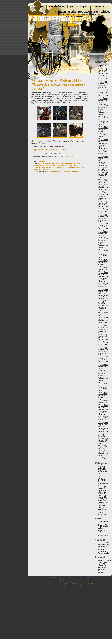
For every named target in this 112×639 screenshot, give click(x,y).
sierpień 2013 (102, 336)
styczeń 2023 (102, 126)
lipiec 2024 (101, 94)
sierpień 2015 (102, 292)
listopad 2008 (102, 440)
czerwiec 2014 (103, 317)
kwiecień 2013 (103, 343)
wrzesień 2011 (103, 379)
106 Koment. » (73, 171)
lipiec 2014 (101, 315)
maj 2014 (101, 319)
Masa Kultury (102, 567)
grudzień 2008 (103, 438)
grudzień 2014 (103, 305)
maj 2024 (101, 97)
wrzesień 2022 (103, 135)
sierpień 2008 (102, 447)
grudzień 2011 (103, 372)
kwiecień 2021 (103, 165)
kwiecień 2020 (103, 188)
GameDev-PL (102, 562)
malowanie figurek (101, 494)
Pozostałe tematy (57, 6)
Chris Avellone (66, 163)
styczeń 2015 (102, 304)
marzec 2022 (102, 145)
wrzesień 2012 (103, 356)
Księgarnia (101, 530)
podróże (100, 500)
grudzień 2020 (103, 172)
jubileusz (101, 487)
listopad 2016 (102, 263)
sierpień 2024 (102, 92)
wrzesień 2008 (103, 445)
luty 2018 (101, 235)
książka (100, 490)
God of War (51, 165)
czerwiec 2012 (103, 361)
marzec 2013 (102, 344)
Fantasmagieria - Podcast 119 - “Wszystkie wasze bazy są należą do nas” (58, 84)
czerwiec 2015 (103, 295)
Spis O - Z (86, 6)
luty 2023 (101, 124)
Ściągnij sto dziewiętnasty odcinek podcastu (48, 150)
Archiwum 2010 (103, 546)
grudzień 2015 (103, 283)
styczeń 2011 (102, 392)
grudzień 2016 (103, 261)
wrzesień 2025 (103, 68)
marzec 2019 (102, 211)
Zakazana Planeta (101, 571)
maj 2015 (101, 297)
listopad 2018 (102, 218)
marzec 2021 (102, 167)
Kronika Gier (102, 566)
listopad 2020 (102, 174)
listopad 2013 (102, 329)
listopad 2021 (102, 152)
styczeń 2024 (102, 104)
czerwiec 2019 (103, 206)
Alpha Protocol (44, 163)
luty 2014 (101, 324)
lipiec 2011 (101, 382)
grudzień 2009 (103, 416)
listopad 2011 (102, 373)
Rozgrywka (101, 569)
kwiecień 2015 (103, 298)
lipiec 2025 (101, 72)
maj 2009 (101, 430)
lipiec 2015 (101, 293)
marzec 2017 (102, 256)
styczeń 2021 (102, 171)
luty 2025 (101, 80)
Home (34, 6)
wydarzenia (102, 514)
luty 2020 (101, 191)
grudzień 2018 (103, 217)
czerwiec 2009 (103, 428)
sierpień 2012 (102, 358)
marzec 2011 (102, 389)
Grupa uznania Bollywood (103, 527)
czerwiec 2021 (103, 162)
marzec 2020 (102, 189)
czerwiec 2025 (103, 73)
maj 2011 (101, 385)
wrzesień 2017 (103, 246)
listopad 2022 (102, 130)
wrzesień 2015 (103, 290)
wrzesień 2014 (103, 312)
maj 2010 (101, 408)
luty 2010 (101, 413)
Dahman (42, 161)
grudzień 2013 (103, 327)
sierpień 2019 (102, 203)
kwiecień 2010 (103, 409)
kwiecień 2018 (103, 232)
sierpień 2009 (102, 425)
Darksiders (77, 163)
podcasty (62, 171)
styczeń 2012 (102, 370)
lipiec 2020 (101, 182)
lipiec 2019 (101, 205)
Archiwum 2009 (103, 544)
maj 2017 (101, 252)
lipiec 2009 (101, 426)
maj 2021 (101, 164)
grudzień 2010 (103, 394)
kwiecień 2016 (103, 276)
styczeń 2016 (102, 281)
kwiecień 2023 (103, 121)
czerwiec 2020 (103, 184)
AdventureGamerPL (105, 560)
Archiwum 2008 (103, 543)
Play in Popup (69, 156)
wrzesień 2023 (103, 113)
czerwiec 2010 (103, 406)
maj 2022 (101, 142)
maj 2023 (101, 119)
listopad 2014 (102, 307)
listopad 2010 (102, 396)
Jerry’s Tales (102, 564)
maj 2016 (101, 275)
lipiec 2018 (101, 227)
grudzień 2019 (103, 194)
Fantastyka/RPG (103, 475)
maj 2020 (101, 186)
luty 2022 (101, 147)
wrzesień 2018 (103, 223)
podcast (45, 167)
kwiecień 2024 (103, 99)
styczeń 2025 (102, 82)
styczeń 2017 (102, 259)
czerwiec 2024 (103, 95)
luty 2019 (101, 213)
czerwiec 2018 (103, 228)
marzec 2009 (102, 433)
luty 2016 (101, 280)
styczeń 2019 (102, 215)
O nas (43, 6)
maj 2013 (101, 341)
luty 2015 (101, 302)
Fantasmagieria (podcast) (103, 548)
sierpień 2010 (102, 402)
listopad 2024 (102, 85)
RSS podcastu (103, 535)
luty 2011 (101, 390)
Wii (47, 169)
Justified (60, 165)
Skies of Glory (72, 167)
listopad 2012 (102, 351)
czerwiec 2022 (103, 140)
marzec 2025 (102, 78)
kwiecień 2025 (103, 77)
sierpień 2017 (102, 247)
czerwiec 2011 (103, 384)
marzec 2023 (102, 123)
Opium (100, 533)
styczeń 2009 (102, 437)
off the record (102, 532)
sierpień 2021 (102, 159)
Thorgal (42, 169)
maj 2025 (101, 75)
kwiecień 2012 (103, 365)
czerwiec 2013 (103, 339)
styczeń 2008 (102, 459)
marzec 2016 (102, 278)
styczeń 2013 (102, 348)
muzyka (100, 497)
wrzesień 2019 (103, 201)
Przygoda (101, 502)
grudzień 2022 (103, 128)
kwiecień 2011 (103, 387)
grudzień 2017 (103, 239)
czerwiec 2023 (103, 118)
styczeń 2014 (102, 326)
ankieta (100, 466)
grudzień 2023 (103, 106)
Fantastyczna (102, 471)
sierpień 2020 (102, 181)
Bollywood (101, 470)
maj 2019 (101, 208)
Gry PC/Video (51, 171)
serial (99, 505)
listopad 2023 (102, 107)
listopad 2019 (102, 196)
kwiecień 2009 (103, 431)
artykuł (100, 468)
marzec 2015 (102, 300)
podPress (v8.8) (77, 586)
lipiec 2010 (101, 404)
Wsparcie (99, 6)
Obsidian (37, 167)
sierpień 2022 (102, 136)
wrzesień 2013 (103, 334)
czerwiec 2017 (103, 251)
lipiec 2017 (101, 249)
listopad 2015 (102, 285)
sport (99, 507)
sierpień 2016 (102, 269)
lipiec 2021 (101, 160)
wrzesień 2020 (103, 179)
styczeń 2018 (102, 237)
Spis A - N (73, 6)
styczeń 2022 (102, 148)
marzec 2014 (102, 322)
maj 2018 (101, 230)
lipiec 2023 (101, 116)
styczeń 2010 (102, 414)
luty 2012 (101, 368)
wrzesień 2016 (103, 268)
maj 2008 (101, 452)
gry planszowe (103, 483)
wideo (100, 512)
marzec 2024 (102, 101)
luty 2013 (101, 346)
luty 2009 (101, 435)
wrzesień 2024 (103, 90)
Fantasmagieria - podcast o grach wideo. (82, 11)
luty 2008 (101, 457)
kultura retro (102, 492)
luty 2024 (101, 102)
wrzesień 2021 (103, 157)
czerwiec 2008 (103, 450)
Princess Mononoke (57, 167)
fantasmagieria (40, 165)
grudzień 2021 (103, 150)
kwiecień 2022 (103, 143)
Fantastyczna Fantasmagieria (103, 552)
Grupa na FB (102, 525)
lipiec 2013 (101, 338)
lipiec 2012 (101, 360)
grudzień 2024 (103, 84)
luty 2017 (101, 257)
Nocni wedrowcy (71, 165)
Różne (100, 504)
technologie (102, 509)
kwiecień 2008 (103, 454)
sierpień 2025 (102, 70)
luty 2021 (101, 169)
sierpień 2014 (102, 314)
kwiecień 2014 (103, 321)
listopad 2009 (102, 418)
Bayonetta (55, 163)
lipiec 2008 (101, 448)
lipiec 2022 (101, 138)
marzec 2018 (102, 234)
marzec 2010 (102, 411)
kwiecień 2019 (103, 210)
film (99, 478)
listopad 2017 (102, 240)
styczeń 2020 (102, 193)
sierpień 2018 (102, 225)
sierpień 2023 (102, 114)
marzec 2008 (102, 455)
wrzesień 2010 (103, 401)
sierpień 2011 (102, 380)
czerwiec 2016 (103, 273)
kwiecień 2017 (103, 254)
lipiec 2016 (101, 271)
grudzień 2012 (103, 350)
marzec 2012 (102, 367)
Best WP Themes (93, 584)
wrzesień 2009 (103, 423)
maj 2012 (101, 363)
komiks (100, 488)
